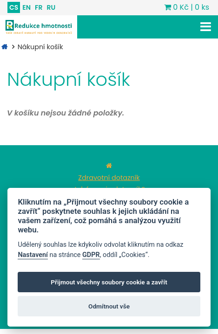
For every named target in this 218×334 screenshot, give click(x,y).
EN (26, 7)
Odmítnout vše (109, 306)
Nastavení (33, 255)
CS (13, 7)
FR (38, 7)
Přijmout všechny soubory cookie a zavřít (109, 282)
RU (50, 7)
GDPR (91, 255)
